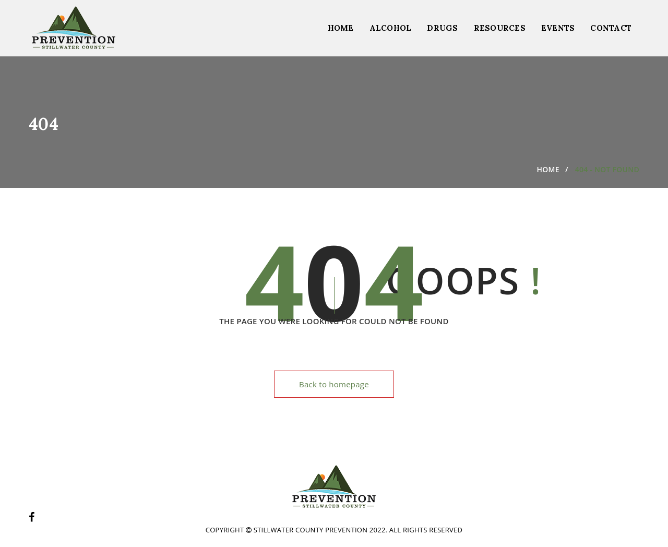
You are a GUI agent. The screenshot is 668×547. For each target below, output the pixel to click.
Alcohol (390, 28)
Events (558, 28)
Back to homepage (334, 384)
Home (341, 28)
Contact (610, 28)
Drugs (442, 28)
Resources (500, 28)
